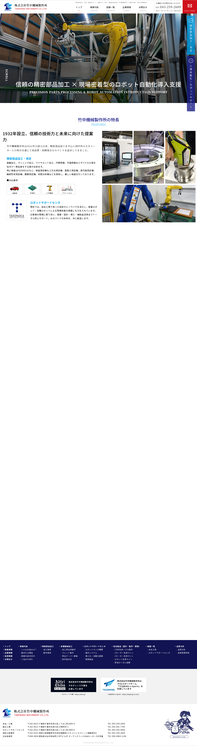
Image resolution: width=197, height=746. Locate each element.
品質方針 (180, 646)
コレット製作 (68, 653)
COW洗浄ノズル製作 (124, 649)
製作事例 (47, 653)
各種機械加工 (67, 646)
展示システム (91, 653)
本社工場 (152, 649)
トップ (8, 646)
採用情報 (8, 656)
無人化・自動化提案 (94, 656)
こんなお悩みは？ (29, 649)
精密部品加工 (48, 646)
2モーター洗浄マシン (124, 656)
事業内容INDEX (28, 656)
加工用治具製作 (69, 649)
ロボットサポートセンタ (95, 646)
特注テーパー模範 (70, 656)
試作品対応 (67, 659)
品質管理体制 (183, 653)
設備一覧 (151, 646)
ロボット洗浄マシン (123, 659)
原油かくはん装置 (122, 662)
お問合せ (8, 659)
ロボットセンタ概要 (94, 649)
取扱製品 (89, 659)
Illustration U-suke (179, 737)
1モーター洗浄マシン (124, 653)
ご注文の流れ (27, 659)
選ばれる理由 (27, 653)
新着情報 (8, 649)
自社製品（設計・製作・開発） (127, 646)
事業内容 (24, 646)
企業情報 (8, 653)
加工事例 (47, 649)
